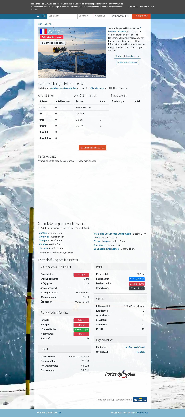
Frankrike (45, 24)
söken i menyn (97, 88)
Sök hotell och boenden (127, 62)
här (59, 412)
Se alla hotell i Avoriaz (92, 147)
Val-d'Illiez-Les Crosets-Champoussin (112, 234)
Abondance (99, 245)
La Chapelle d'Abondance (106, 249)
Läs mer (133, 7)
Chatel (97, 237)
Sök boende (141, 16)
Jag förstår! (147, 7)
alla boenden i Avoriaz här (63, 88)
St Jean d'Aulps (101, 241)
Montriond (44, 237)
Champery (44, 240)
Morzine (43, 233)
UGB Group (142, 412)
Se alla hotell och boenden (127, 56)
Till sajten (140, 352)
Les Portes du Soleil (135, 347)
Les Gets (43, 248)
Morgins (43, 244)
